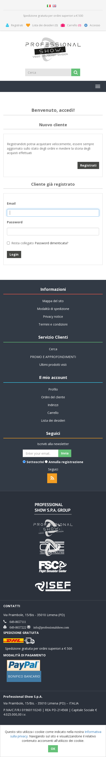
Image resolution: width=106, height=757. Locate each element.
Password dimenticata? (51, 243)
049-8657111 (16, 621)
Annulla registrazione (66, 462)
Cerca (53, 349)
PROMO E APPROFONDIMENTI (53, 357)
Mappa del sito (53, 301)
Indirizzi (53, 405)
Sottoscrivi (35, 462)
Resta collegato (22, 243)
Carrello (53, 413)
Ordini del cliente (53, 397)
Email (11, 203)
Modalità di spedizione (53, 309)
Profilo (53, 389)
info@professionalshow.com (49, 627)
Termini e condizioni (53, 324)
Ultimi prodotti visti (53, 364)
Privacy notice (53, 316)
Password (14, 222)
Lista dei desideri (53, 420)
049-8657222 (16, 627)
